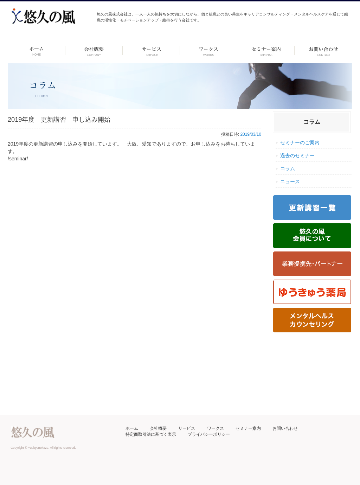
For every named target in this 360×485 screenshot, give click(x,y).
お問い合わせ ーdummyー (323, 50)
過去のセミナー (297, 155)
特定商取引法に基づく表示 (151, 434)
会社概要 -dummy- (94, 50)
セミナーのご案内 (300, 142)
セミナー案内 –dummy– (266, 50)
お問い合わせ (285, 428)
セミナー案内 (248, 428)
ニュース (290, 181)
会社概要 (158, 428)
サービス (186, 428)
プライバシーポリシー (209, 434)
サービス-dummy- (151, 50)
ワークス (208, 50)
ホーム (36, 50)
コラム (287, 168)
